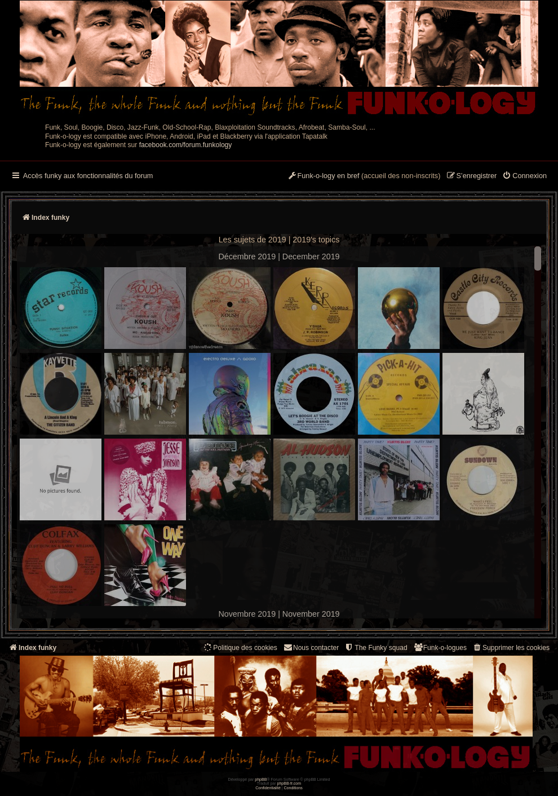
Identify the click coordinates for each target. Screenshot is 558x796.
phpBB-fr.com (289, 783)
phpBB (261, 779)
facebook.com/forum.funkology (185, 145)
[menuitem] (524, 176)
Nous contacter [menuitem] (311, 647)
